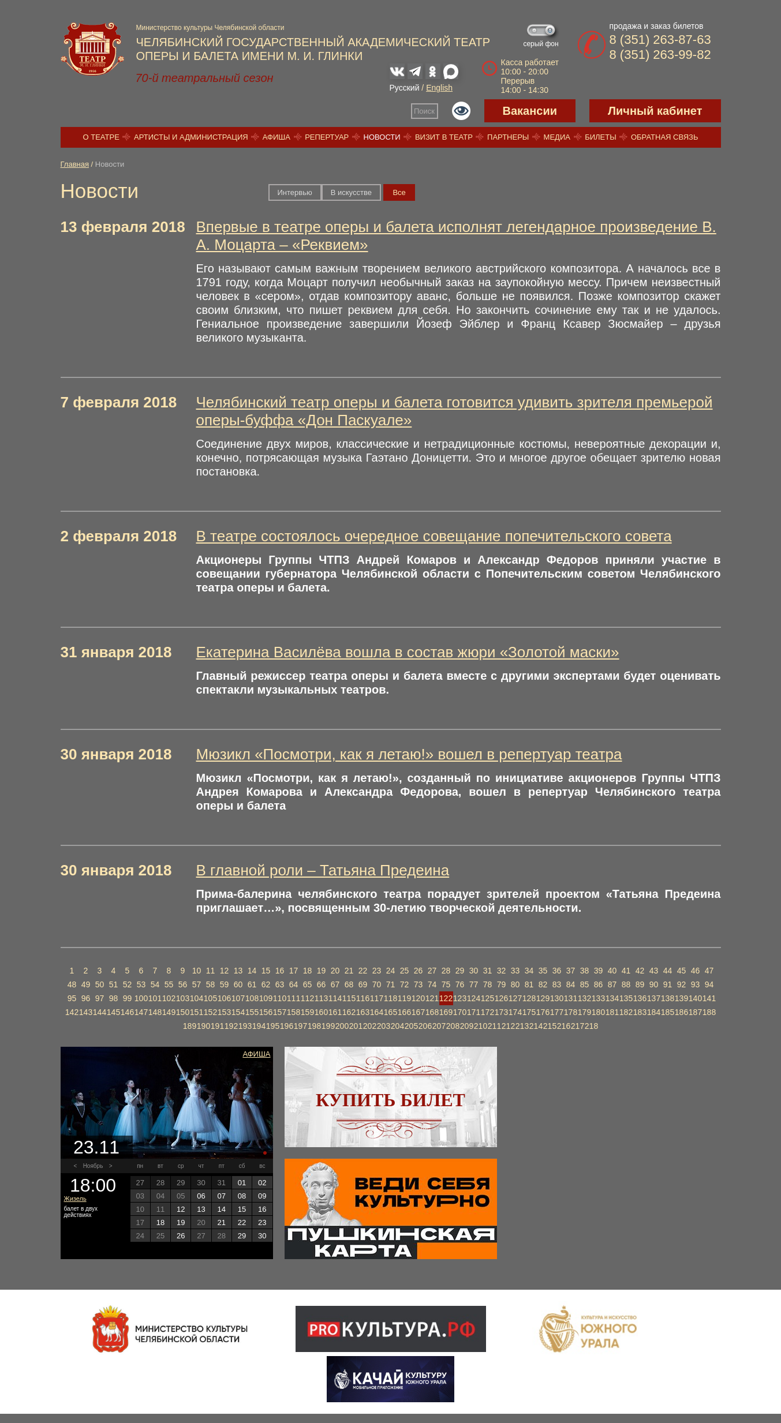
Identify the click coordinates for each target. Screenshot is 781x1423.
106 (224, 998)
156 (265, 1012)
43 (654, 970)
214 (536, 1026)
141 (709, 998)
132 (584, 998)
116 (362, 998)
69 (363, 984)
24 (390, 970)
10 (196, 970)
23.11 (96, 1147)
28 (446, 970)
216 (563, 1026)
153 (224, 1012)
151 (196, 1012)
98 (113, 998)
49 (86, 984)
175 (529, 1012)
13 (238, 970)
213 (522, 1026)
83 (557, 984)
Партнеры (508, 137)
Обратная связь (664, 137)
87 (612, 984)
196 (286, 1026)
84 (571, 984)
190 (203, 1026)
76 (460, 984)
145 (113, 1012)
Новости (382, 137)
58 (210, 984)
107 (238, 998)
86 (598, 984)
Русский (405, 87)
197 (300, 1026)
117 (376, 998)
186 (681, 1012)
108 (252, 998)
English (439, 87)
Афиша (276, 137)
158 (293, 1012)
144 (99, 1012)
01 (242, 1182)
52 (127, 984)
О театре (101, 137)
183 (640, 1012)
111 (293, 998)
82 (543, 984)
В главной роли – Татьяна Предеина (323, 870)
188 (709, 1012)
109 (265, 998)
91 (667, 984)
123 (459, 998)
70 (377, 984)
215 (549, 1026)
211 (494, 1026)
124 (473, 998)
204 (397, 1026)
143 (85, 1012)
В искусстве (351, 192)
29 (460, 970)
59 (224, 984)
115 (349, 998)
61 (252, 984)
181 (612, 1012)
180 (598, 1012)
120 (418, 998)
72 (404, 984)
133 (598, 998)
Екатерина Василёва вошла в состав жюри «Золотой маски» (407, 652)
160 (321, 1012)
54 (155, 984)
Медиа (557, 137)
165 (390, 1012)
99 (127, 998)
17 (293, 970)
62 (266, 984)
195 (272, 1026)
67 (335, 984)
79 (501, 984)
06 (201, 1196)
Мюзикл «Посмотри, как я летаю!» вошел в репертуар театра (409, 754)
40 (612, 970)
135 (626, 998)
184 (653, 1012)
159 (307, 1012)
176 (543, 1012)
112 (307, 998)
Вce (399, 192)
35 (543, 970)
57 (196, 984)
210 (480, 1026)
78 (487, 984)
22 (363, 970)
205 (411, 1026)
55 (169, 984)
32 (501, 970)
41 (626, 970)
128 (529, 998)
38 (584, 970)
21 (349, 970)
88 (626, 984)
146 (127, 1012)
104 (196, 998)
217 (577, 1026)
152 (210, 1012)
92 (681, 984)
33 (515, 970)
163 (362, 1012)
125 (487, 998)
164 (376, 1012)
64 (293, 984)
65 (307, 984)
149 (168, 1012)
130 (556, 998)
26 (418, 970)
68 (349, 984)
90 (654, 984)
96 (86, 998)
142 (72, 1012)
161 (335, 1012)
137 (653, 998)
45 (681, 970)
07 (222, 1196)
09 (262, 1196)
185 (667, 1012)
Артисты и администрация (191, 137)
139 (681, 998)
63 (280, 984)
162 (349, 1012)
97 (99, 998)
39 (598, 970)
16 (280, 970)
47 (709, 970)
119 (404, 998)
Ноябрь (93, 1166)
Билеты (600, 137)
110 (279, 998)
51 (113, 984)
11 (210, 970)
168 (432, 1012)
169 (446, 1012)
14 (252, 970)
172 (487, 1012)
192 (231, 1026)
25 (404, 970)
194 (259, 1026)
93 (695, 984)
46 (695, 970)
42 (640, 970)
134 (612, 998)
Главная (75, 164)
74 (432, 984)
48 (72, 984)
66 (321, 984)
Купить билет (390, 1099)
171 (473, 1012)
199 (328, 1026)
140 (695, 998)
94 (709, 984)
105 (210, 998)
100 (141, 998)
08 (242, 1196)
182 (626, 1012)
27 (432, 970)
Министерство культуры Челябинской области (210, 28)
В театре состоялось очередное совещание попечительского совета (434, 536)
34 (529, 970)
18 (307, 970)
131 (570, 998)
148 (155, 1012)
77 (474, 984)
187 (695, 1012)
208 (452, 1026)
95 (72, 998)
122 (446, 998)
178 (570, 1012)
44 (667, 970)
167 (418, 1012)
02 (262, 1182)
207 (439, 1026)
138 (667, 998)
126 (501, 998)
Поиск (424, 111)
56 (183, 984)
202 (369, 1026)
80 (515, 984)
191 (217, 1026)
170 (459, 1012)
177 (556, 1012)
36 (557, 970)
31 (487, 970)
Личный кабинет (655, 110)
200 (342, 1026)
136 (640, 998)
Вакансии (530, 110)
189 (189, 1026)
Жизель (75, 1198)
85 (584, 984)
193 (245, 1026)
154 (238, 1012)
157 (279, 1012)
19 (321, 970)
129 (543, 998)
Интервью (295, 192)
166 (404, 1012)
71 (390, 984)
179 (584, 1012)
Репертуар (327, 137)
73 (418, 984)
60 (238, 984)
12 (224, 970)
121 (432, 998)
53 (141, 984)
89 (640, 984)
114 (335, 998)
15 (266, 970)
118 (390, 998)
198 (314, 1026)
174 (515, 1012)
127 (515, 998)
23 (377, 970)
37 (571, 970)
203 (383, 1026)
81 (529, 984)
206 (425, 1026)
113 (321, 998)
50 (99, 984)
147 (141, 1012)
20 (335, 970)
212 (508, 1026)
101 (155, 998)
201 (356, 1026)
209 (466, 1026)
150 (182, 1012)
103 (182, 998)
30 (474, 970)
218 (591, 1026)
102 (168, 998)
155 (252, 1012)
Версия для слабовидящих (461, 111)
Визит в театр (444, 137)
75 (446, 984)
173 (501, 1012)
